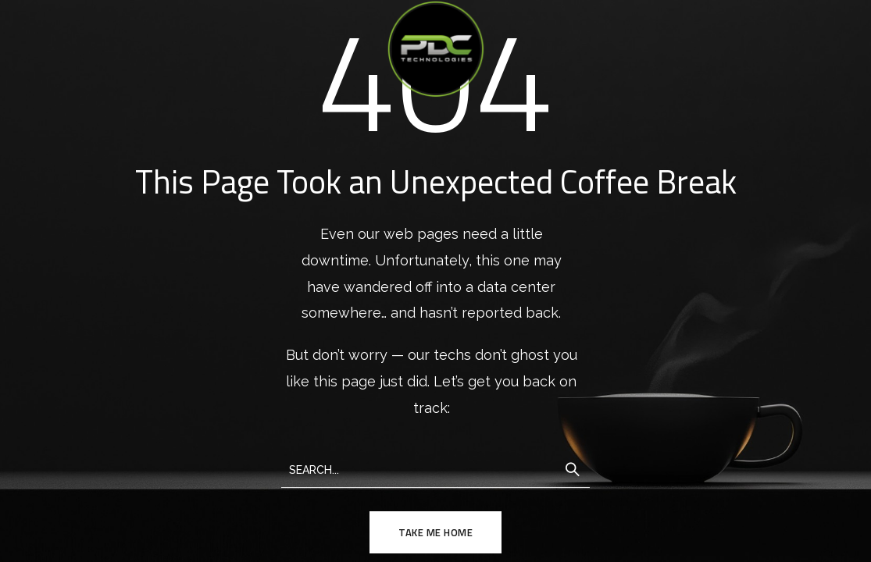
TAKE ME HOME (435, 532)
